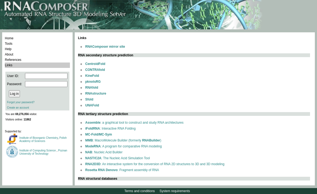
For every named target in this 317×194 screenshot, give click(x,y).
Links (8, 65)
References (13, 60)
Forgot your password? (20, 102)
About (9, 54)
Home (9, 38)
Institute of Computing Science (37, 150)
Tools (8, 44)
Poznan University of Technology (43, 152)
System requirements (174, 191)
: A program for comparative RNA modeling (123, 146)
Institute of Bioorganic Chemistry (38, 137)
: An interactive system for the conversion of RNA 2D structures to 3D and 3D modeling (155, 164)
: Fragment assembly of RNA (122, 170)
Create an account (18, 107)
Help (8, 49)
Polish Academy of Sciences (43, 139)
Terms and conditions (139, 191)
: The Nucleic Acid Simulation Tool (117, 158)
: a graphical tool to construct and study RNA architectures (134, 122)
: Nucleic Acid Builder (104, 152)
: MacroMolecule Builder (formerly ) (123, 140)
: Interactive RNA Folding (110, 128)
